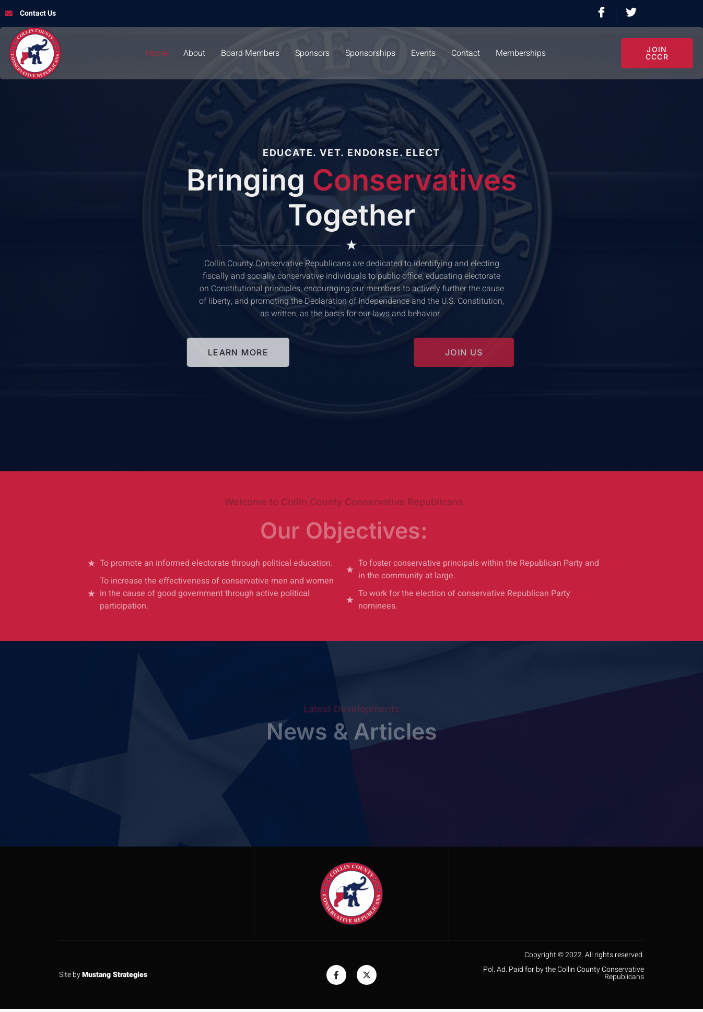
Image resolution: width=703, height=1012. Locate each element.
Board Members (250, 53)
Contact (465, 53)
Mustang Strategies (114, 974)
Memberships (521, 53)
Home (157, 53)
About (194, 53)
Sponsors (312, 53)
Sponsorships (370, 53)
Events (423, 53)
